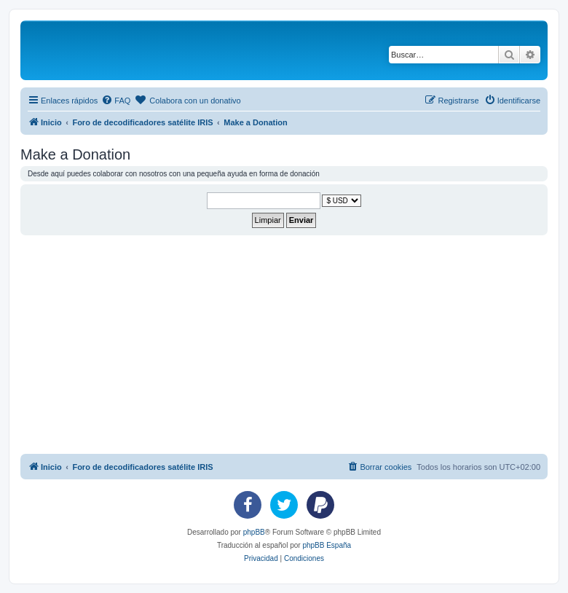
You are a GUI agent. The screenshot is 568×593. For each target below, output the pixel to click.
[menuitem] (115, 100)
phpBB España (326, 545)
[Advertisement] (294, 345)
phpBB (254, 532)
